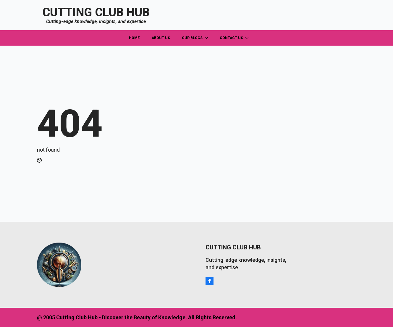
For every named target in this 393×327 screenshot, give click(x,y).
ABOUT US (161, 38)
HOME (134, 38)
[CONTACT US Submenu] (248, 38)
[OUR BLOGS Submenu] (208, 38)
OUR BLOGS (192, 38)
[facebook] (210, 281)
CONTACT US (231, 38)
